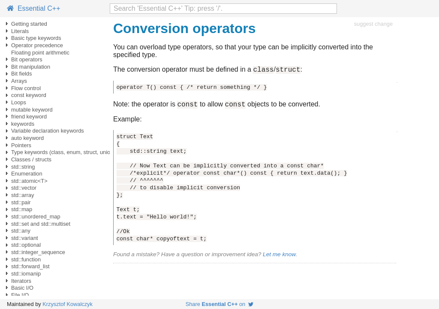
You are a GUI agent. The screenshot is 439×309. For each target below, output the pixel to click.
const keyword (28, 95)
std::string (23, 167)
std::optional (26, 245)
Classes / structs (31, 159)
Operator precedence (37, 45)
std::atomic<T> (29, 181)
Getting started (29, 24)
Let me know (279, 257)
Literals (20, 31)
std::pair (21, 202)
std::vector (23, 188)
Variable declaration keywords (47, 130)
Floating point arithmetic (40, 52)
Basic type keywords (36, 38)
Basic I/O (22, 288)
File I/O (20, 295)
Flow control (26, 88)
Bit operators (26, 59)
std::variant (24, 238)
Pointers (21, 145)
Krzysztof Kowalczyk (67, 304)
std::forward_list (30, 266)
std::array (22, 195)
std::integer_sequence (38, 252)
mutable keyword (32, 109)
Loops (18, 102)
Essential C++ (33, 8)
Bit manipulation (30, 67)
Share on (220, 304)
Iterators (21, 281)
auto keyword (27, 138)
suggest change (373, 24)
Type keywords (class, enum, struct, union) (63, 152)
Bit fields (21, 73)
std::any (20, 230)
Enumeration (26, 173)
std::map (21, 209)
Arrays (19, 81)
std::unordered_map (35, 216)
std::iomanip (26, 273)
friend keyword (29, 116)
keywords (22, 124)
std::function (26, 259)
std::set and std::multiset (40, 224)
